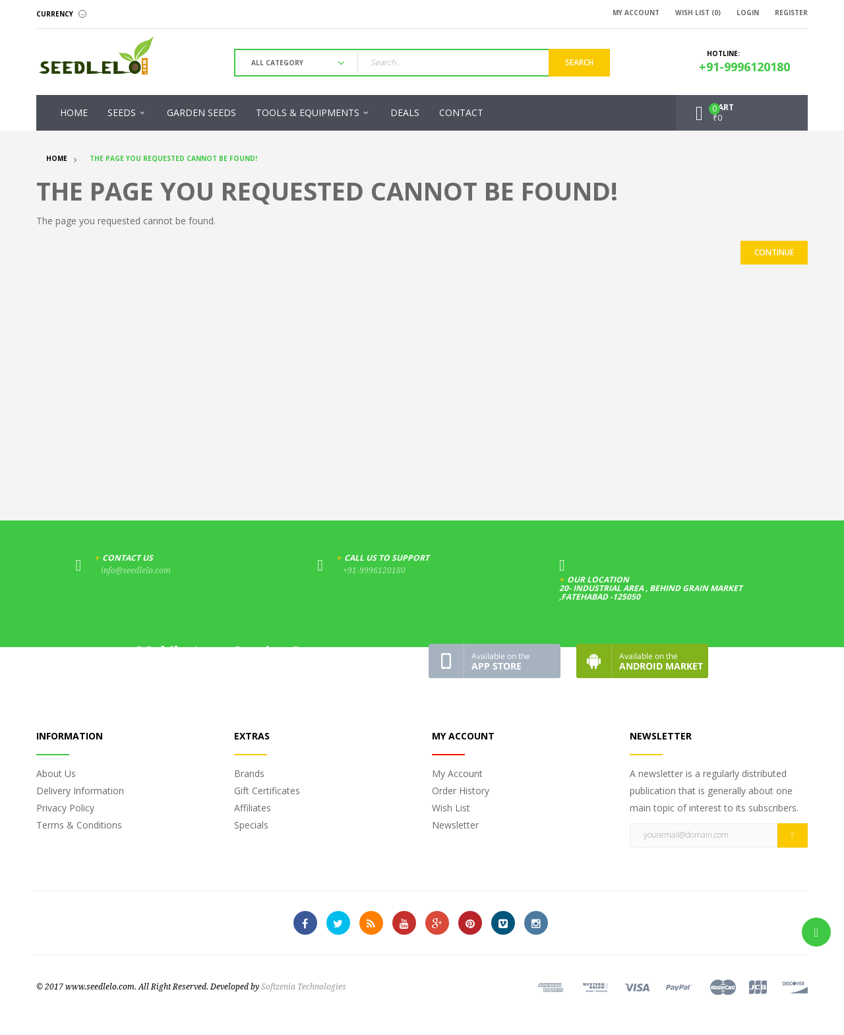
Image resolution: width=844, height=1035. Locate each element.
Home (56, 158)
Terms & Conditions (79, 825)
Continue (774, 252)
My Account (457, 773)
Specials (251, 825)
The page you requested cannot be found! (173, 158)
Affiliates (252, 807)
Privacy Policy (65, 807)
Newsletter (455, 825)
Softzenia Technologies (303, 986)
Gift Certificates (267, 790)
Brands (249, 773)
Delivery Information (80, 790)
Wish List (451, 807)
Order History (460, 790)
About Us (56, 773)
